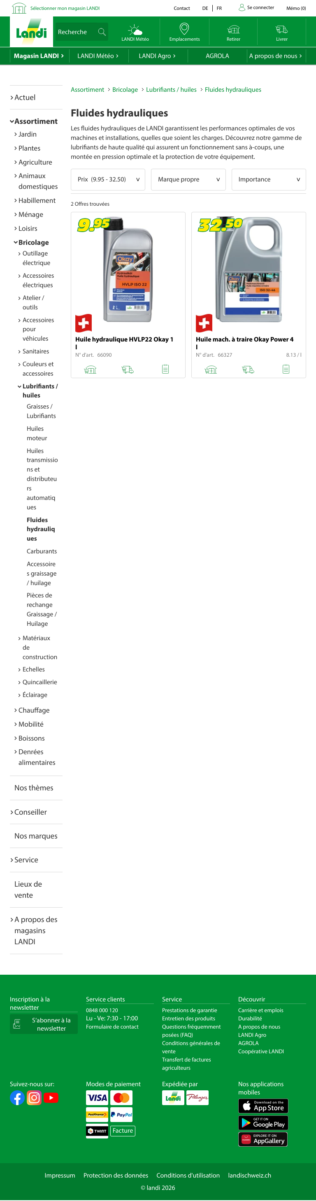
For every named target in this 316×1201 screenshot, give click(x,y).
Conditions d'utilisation (188, 1175)
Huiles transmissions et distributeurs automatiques (42, 479)
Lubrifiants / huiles (171, 90)
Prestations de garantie (189, 1010)
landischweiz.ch (250, 1175)
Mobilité (31, 724)
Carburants (42, 551)
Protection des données (116, 1175)
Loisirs (28, 228)
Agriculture (35, 162)
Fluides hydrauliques (41, 529)
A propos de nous (273, 56)
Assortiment (36, 121)
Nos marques (36, 836)
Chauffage (34, 710)
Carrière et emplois (260, 1010)
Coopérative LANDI (261, 1051)
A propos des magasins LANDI (36, 930)
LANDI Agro (155, 56)
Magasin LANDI (36, 56)
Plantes (29, 148)
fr (219, 8)
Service (26, 859)
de (205, 8)
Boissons (32, 738)
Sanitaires (36, 351)
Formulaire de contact (112, 1026)
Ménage (31, 214)
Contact (182, 8)
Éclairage (35, 695)
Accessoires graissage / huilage (42, 573)
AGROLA (217, 56)
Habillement (37, 200)
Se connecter (260, 8)
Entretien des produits (188, 1018)
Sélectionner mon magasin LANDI (65, 8)
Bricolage (34, 242)
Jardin (28, 134)
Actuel (24, 97)
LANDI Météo (95, 56)
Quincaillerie (40, 682)
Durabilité (250, 1018)
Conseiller (30, 812)
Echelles (34, 669)
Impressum (60, 1175)
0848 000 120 (102, 1010)
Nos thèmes (33, 787)
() (296, 8)
